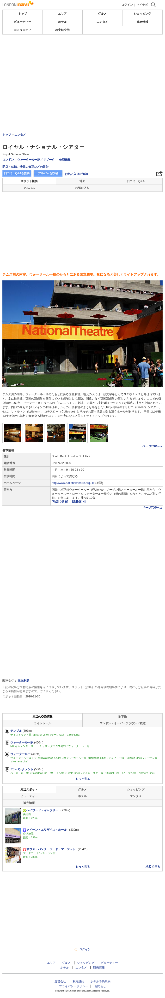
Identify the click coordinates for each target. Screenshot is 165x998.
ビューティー (22, 21)
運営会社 (60, 981)
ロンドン (8, 159)
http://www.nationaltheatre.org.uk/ (73, 483)
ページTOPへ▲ (152, 446)
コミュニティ (22, 30)
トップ (22, 13)
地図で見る (153, 866)
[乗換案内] (79, 501)
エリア (62, 13)
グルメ (102, 13)
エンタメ (102, 21)
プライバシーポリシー (73, 986)
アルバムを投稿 (48, 173)
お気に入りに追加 (76, 174)
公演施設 (65, 159)
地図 (82, 181)
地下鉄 (122, 716)
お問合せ (100, 986)
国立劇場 (23, 680)
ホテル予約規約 (100, 981)
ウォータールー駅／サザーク (36, 159)
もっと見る (82, 779)
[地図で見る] (60, 501)
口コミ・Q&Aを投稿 (17, 173)
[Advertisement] (82, 49)
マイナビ (142, 4)
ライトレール (42, 723)
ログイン (127, 4)
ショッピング (142, 13)
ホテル (62, 21)
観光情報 (142, 21)
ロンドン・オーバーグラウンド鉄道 (122, 723)
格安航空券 (62, 30)
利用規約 (78, 981)
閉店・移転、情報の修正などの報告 (25, 166)
